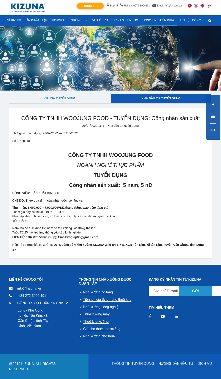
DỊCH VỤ (204, 363)
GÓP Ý (196, 20)
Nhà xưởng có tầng (98, 292)
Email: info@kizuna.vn (167, 5)
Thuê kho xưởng (96, 321)
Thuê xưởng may (96, 314)
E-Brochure (90, 6)
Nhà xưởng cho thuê (99, 336)
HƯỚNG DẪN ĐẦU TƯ (175, 363)
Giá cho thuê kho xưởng (101, 329)
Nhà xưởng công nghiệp (101, 307)
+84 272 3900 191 (32, 296)
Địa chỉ (112, 5)
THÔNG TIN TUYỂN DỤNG (133, 363)
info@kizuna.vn (29, 288)
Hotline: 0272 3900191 (135, 5)
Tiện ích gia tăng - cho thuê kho (107, 299)
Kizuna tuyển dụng (59, 98)
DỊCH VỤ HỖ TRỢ (96, 20)
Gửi (195, 291)
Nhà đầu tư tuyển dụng (161, 98)
